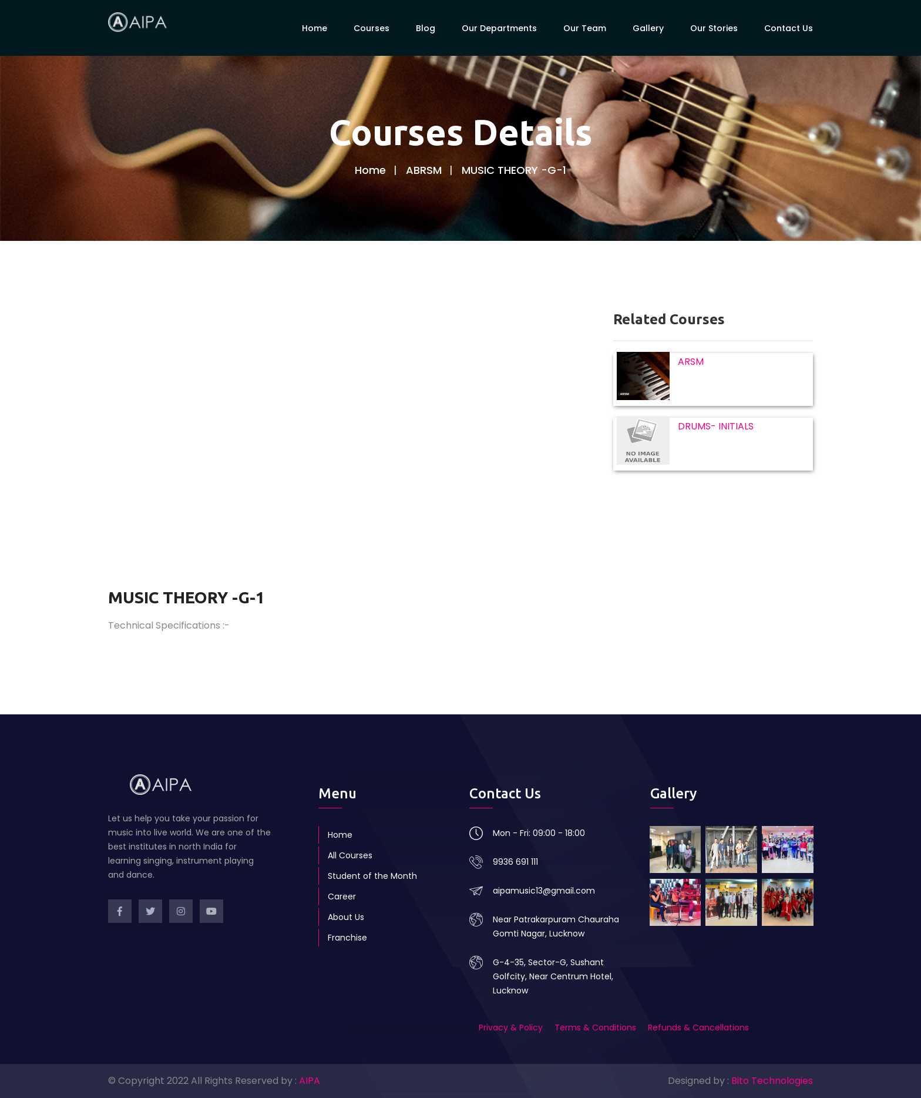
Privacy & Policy (512, 1027)
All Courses (350, 855)
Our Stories (714, 27)
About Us (346, 917)
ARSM (691, 361)
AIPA (309, 1080)
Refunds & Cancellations (698, 1027)
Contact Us (788, 27)
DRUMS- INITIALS (716, 426)
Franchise (347, 937)
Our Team (584, 27)
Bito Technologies (772, 1080)
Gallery (648, 27)
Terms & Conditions (595, 1027)
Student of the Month (372, 876)
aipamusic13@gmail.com (544, 890)
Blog (425, 27)
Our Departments (499, 27)
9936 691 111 (515, 862)
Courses (371, 27)
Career (342, 896)
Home (314, 27)
